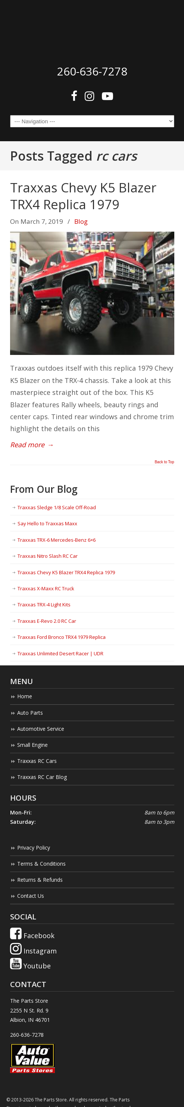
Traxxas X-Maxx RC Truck (46, 588)
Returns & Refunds (40, 879)
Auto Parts (30, 712)
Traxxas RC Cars (37, 760)
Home (24, 696)
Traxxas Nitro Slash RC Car (48, 556)
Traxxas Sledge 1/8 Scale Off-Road (57, 507)
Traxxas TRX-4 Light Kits (44, 604)
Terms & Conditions (41, 863)
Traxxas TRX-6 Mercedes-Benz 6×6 (57, 540)
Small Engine (32, 744)
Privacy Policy (33, 847)
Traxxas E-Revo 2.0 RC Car (47, 621)
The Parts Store (92, 30)
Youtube (30, 965)
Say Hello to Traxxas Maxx (47, 523)
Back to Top (164, 462)
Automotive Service (40, 728)
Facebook (32, 935)
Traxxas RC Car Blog (42, 776)
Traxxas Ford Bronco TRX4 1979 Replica (62, 637)
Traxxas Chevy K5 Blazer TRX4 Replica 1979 (83, 196)
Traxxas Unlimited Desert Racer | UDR (60, 653)
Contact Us (30, 895)
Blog (81, 221)
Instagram (33, 950)
